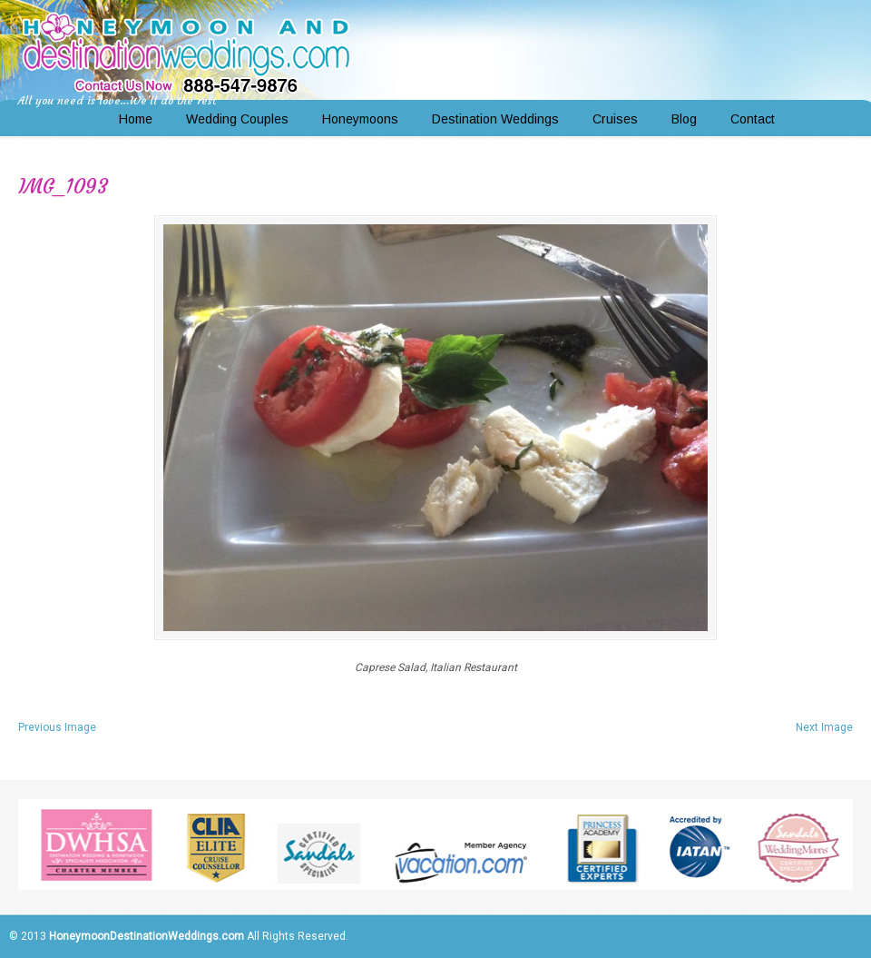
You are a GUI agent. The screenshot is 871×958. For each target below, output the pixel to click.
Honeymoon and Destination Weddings (186, 50)
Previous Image (57, 727)
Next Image (824, 727)
